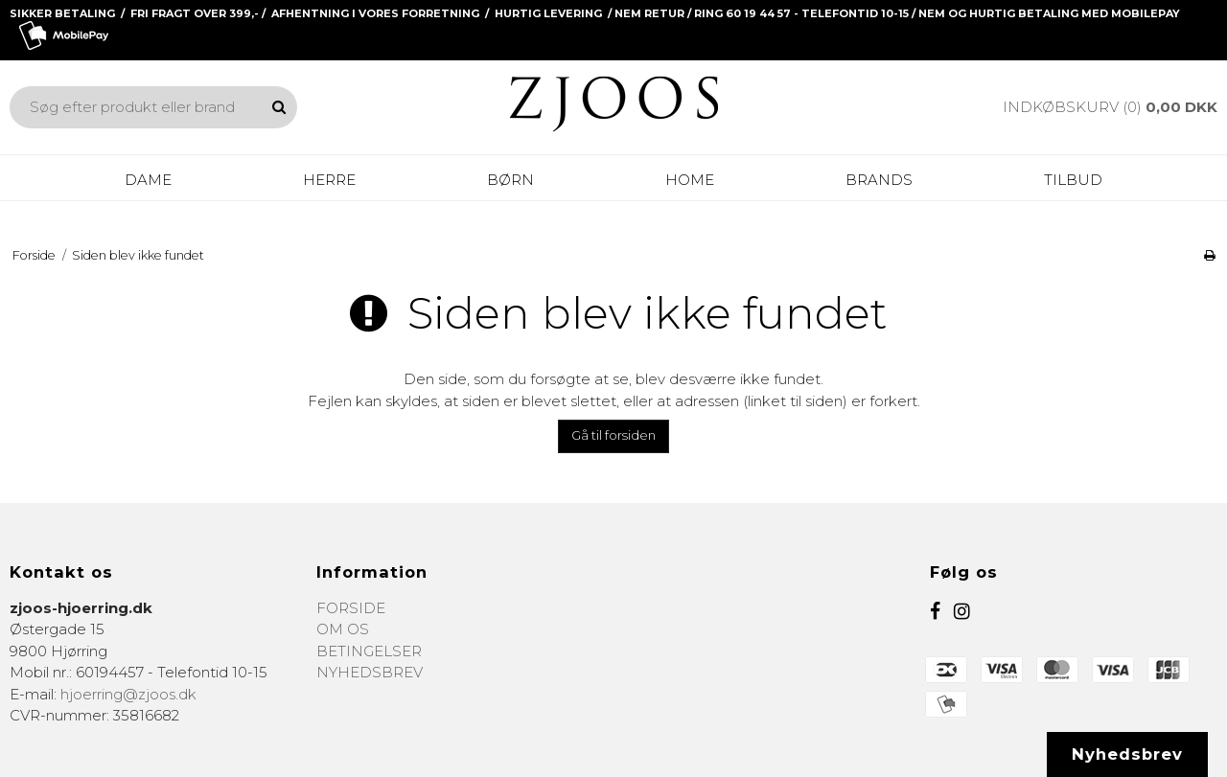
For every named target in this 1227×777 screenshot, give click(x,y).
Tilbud (1073, 180)
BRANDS (879, 180)
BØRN (510, 180)
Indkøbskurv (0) (1110, 107)
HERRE (329, 180)
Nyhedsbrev (1127, 754)
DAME (148, 180)
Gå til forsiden (613, 435)
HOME (689, 180)
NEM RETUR (649, 13)
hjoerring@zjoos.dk (128, 694)
